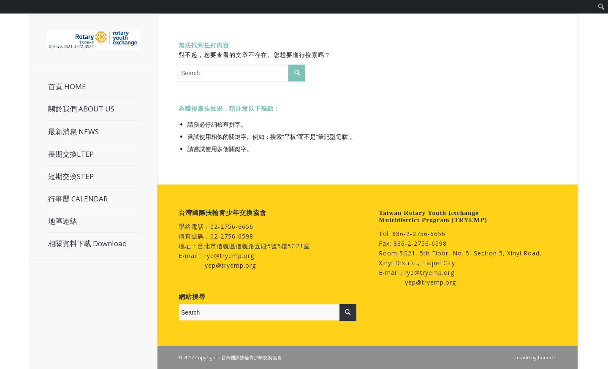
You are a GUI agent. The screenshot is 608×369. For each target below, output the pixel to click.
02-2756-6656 (231, 226)
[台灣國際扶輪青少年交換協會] (93, 40)
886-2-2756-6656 (418, 234)
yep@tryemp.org (230, 265)
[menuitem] (601, 7)
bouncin (547, 357)
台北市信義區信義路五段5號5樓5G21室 (254, 246)
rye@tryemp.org (229, 256)
